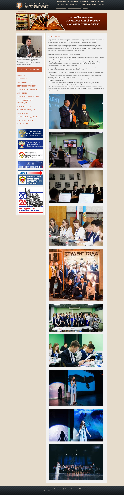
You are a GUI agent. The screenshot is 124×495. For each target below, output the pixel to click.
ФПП (67, 4)
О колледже (22, 79)
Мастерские (101, 1)
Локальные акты (24, 82)
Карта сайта (22, 124)
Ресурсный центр (91, 4)
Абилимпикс (101, 4)
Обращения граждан (26, 110)
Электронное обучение (27, 89)
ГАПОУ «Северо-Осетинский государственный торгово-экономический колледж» (37, 5)
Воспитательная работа (74, 8)
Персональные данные (27, 117)
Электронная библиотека (28, 96)
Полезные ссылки (25, 120)
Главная (21, 75)
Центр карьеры (74, 4)
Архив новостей (60, 4)
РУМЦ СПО (85, 8)
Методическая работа (26, 86)
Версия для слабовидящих (30, 69)
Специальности (58, 488)
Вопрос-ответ (23, 113)
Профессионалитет (61, 8)
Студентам (93, 1)
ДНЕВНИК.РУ (22, 93)
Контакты (82, 4)
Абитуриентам (84, 1)
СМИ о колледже (24, 106)
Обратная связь (83, 488)
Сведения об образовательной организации (67, 1)
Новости (67, 488)
